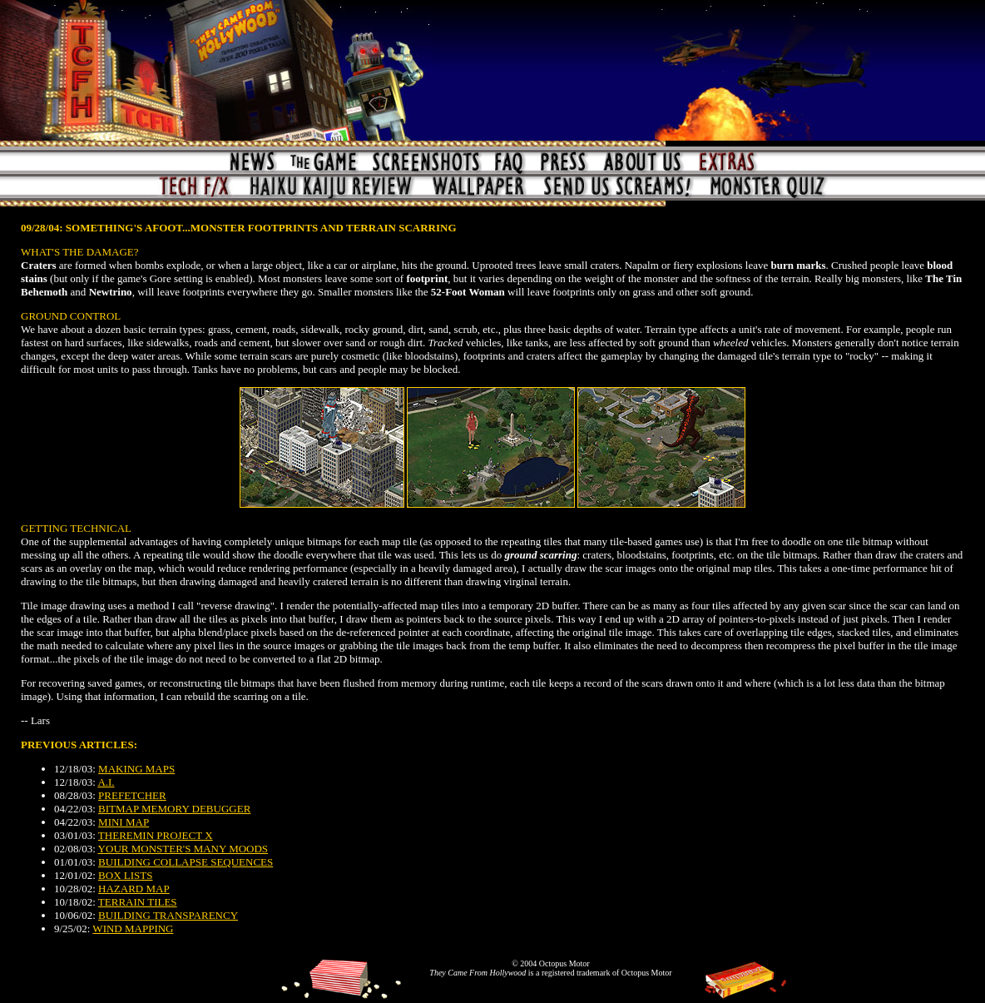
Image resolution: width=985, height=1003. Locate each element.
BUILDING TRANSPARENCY (168, 915)
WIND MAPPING (132, 928)
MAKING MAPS (136, 768)
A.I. (105, 782)
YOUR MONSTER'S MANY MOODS (183, 848)
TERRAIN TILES (137, 902)
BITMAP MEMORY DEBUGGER (174, 808)
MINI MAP (123, 822)
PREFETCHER (132, 795)
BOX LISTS (125, 875)
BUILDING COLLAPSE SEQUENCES (185, 862)
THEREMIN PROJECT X (155, 835)
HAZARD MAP (134, 888)
